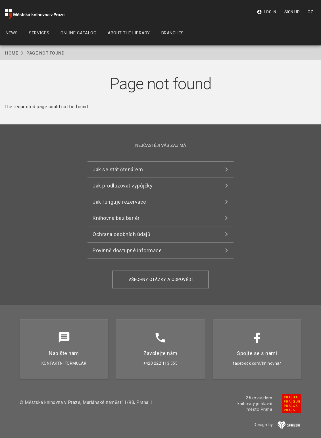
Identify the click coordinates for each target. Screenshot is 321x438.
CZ (310, 12)
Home (11, 53)
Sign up (292, 12)
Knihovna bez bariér (116, 218)
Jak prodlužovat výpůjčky (123, 186)
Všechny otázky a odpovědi (160, 279)
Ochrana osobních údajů (121, 234)
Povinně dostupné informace (127, 250)
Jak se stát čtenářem (118, 169)
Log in (266, 11)
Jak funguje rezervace (119, 202)
